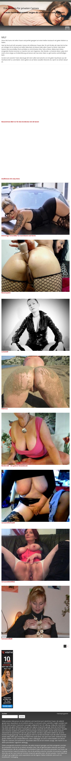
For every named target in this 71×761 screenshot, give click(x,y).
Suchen (4, 713)
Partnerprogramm (62, 713)
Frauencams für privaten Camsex (21, 8)
